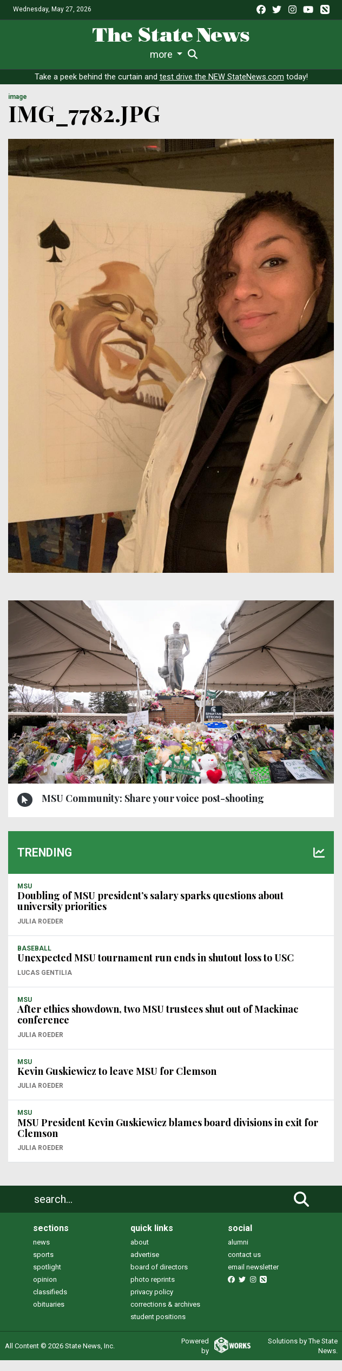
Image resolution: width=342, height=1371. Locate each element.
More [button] (299, 54)
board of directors (159, 1278)
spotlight (47, 1278)
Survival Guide (142, 54)
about (139, 1253)
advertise (144, 1265)
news (41, 1253)
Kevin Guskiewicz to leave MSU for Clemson (116, 1081)
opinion (45, 1290)
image (17, 107)
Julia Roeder (40, 932)
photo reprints (152, 1290)
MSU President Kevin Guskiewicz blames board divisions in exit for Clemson (167, 1139)
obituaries (48, 1315)
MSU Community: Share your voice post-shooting (153, 808)
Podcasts (262, 54)
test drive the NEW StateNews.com (222, 87)
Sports (88, 54)
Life (55, 54)
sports (43, 1265)
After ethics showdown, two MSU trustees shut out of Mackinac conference (157, 1025)
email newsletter (253, 1278)
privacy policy (151, 1303)
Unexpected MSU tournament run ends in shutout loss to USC (155, 968)
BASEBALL (34, 959)
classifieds (50, 1303)
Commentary (205, 54)
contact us (244, 1265)
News (25, 54)
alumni (238, 1253)
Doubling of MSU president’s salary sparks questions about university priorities (150, 912)
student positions (158, 1327)
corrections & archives (165, 1315)
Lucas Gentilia (44, 983)
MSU (24, 897)
